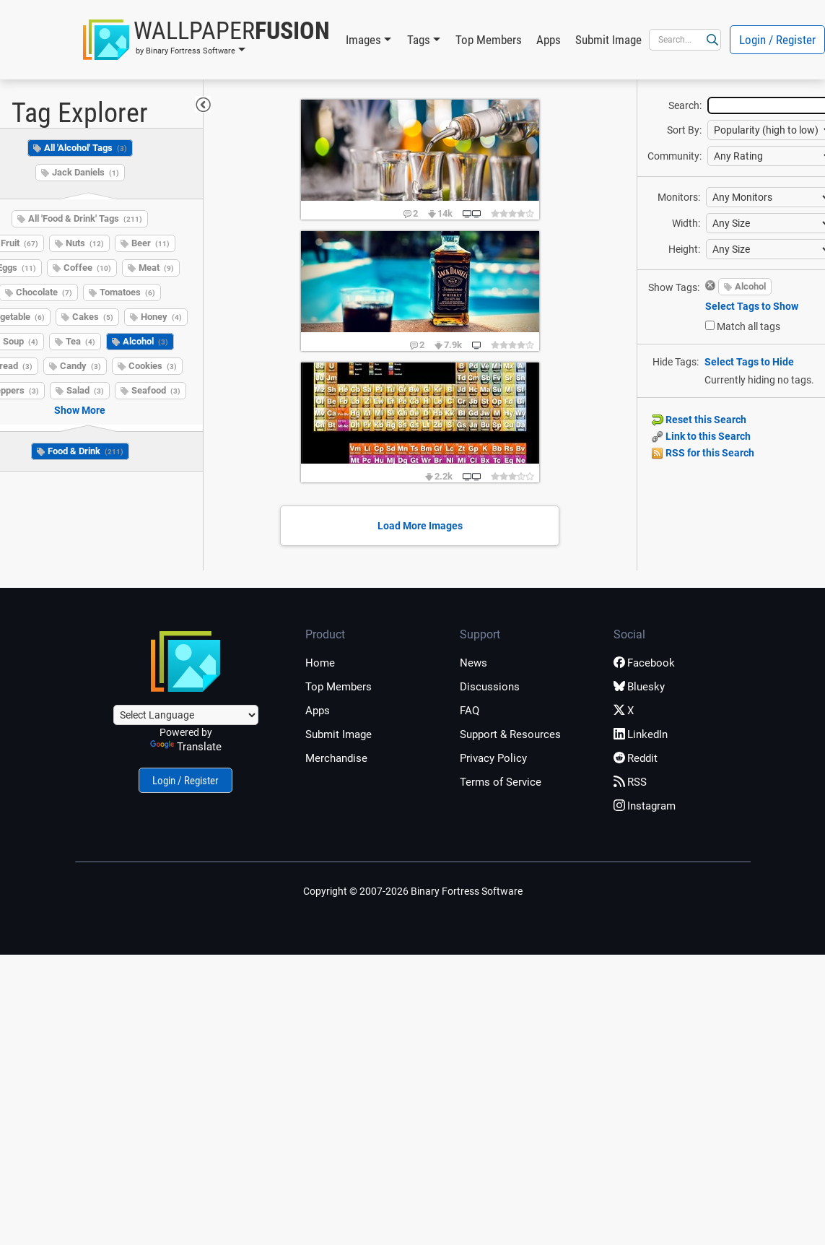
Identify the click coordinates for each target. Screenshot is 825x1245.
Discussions (490, 686)
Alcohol (145, 341)
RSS (630, 782)
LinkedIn (641, 734)
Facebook (644, 662)
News (473, 662)
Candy (80, 365)
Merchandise (336, 758)
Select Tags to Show (751, 306)
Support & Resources (510, 734)
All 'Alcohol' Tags (85, 147)
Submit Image (608, 39)
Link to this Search (701, 436)
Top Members (488, 39)
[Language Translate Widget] (185, 715)
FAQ (469, 710)
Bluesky (639, 686)
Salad (85, 390)
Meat (156, 267)
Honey (161, 316)
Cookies (152, 365)
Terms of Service (500, 782)
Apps (548, 39)
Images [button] (363, 39)
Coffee (87, 267)
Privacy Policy (493, 758)
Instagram (645, 805)
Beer (150, 243)
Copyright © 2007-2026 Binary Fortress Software (413, 891)
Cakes (92, 316)
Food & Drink (85, 451)
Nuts (85, 243)
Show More (79, 410)
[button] (206, 40)
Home (320, 662)
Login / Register (185, 780)
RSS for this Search (703, 453)
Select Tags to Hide (749, 362)
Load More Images (420, 526)
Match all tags (748, 326)
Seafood (155, 390)
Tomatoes (127, 292)
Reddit (636, 758)
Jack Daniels (85, 172)
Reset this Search (699, 419)
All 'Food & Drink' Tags (85, 218)
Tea (80, 341)
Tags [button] (418, 39)
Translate (186, 746)
